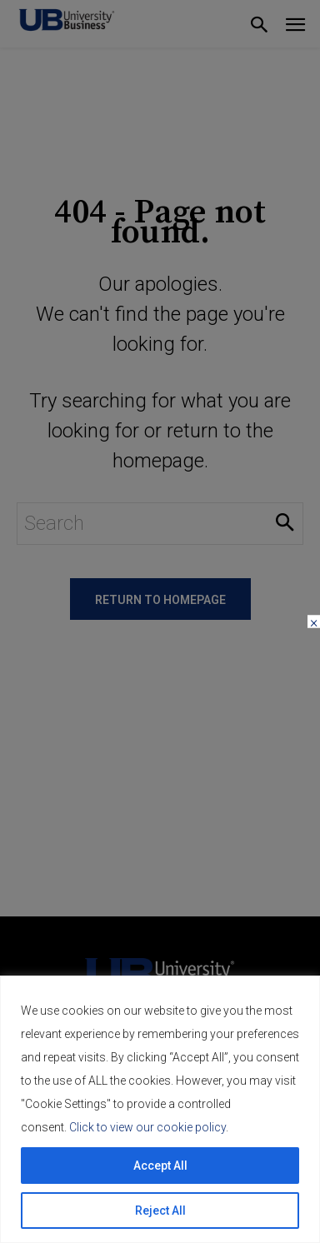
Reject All (160, 1210)
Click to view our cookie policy (147, 1127)
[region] (160, 1109)
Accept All (160, 1165)
